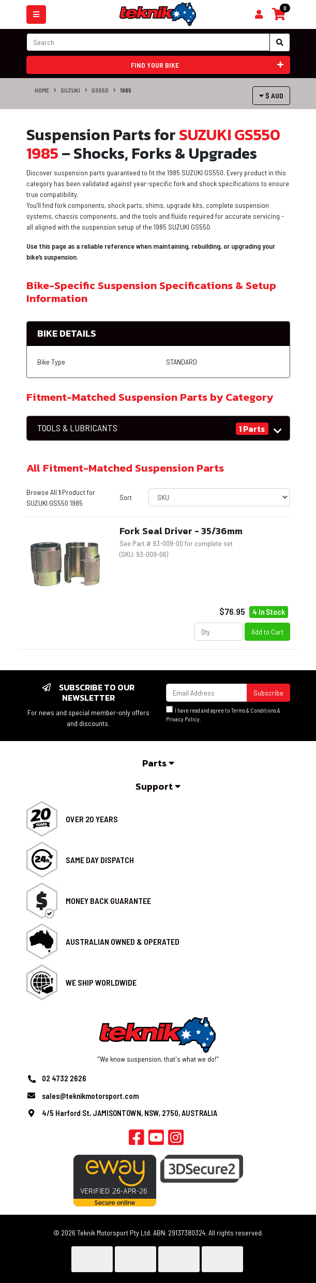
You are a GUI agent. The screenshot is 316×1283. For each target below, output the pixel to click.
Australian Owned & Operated (122, 941)
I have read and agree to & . (223, 714)
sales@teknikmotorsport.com (90, 1095)
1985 (125, 90)
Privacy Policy (183, 719)
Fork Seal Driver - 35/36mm (181, 531)
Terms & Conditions (253, 710)
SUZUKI (70, 90)
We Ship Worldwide (101, 982)
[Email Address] (206, 693)
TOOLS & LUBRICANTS (77, 427)
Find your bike (207, 64)
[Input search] (148, 42)
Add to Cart (267, 631)
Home (42, 90)
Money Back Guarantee (108, 900)
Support (158, 786)
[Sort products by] (219, 497)
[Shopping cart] (258, 14)
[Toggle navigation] (36, 14)
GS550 (100, 90)
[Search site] (279, 42)
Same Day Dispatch (100, 860)
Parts (158, 763)
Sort (125, 497)
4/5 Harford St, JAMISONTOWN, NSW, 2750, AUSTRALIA (129, 1113)
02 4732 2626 (64, 1078)
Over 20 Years (92, 819)
